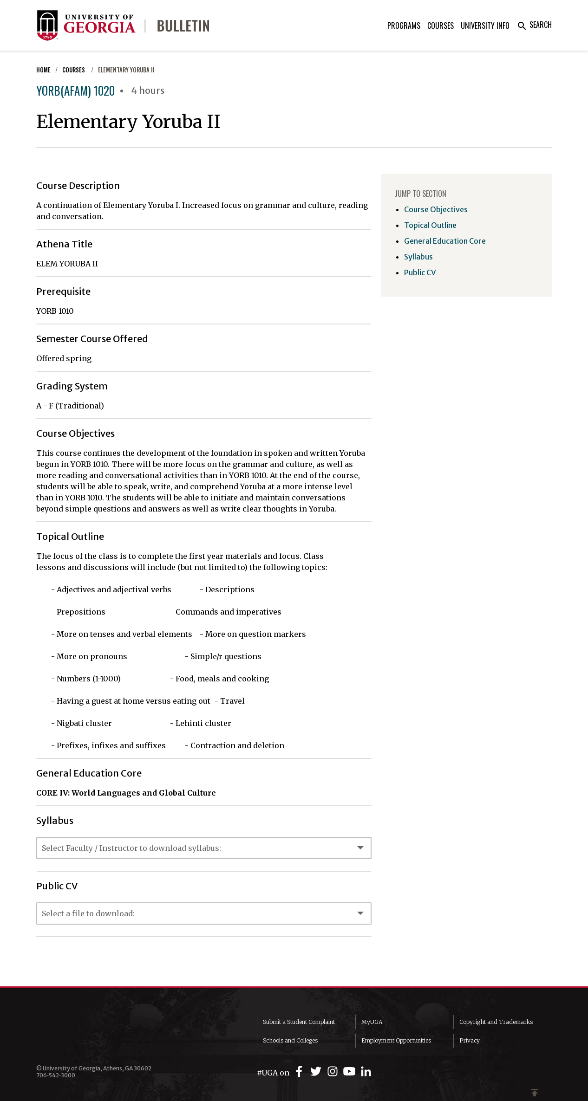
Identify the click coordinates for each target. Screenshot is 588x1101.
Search (534, 24)
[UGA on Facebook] (300, 1071)
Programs (403, 25)
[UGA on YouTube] (350, 1071)
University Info (485, 25)
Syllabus (418, 256)
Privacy (469, 1040)
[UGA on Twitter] (317, 1071)
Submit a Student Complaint (299, 1021)
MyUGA (371, 1021)
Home (43, 69)
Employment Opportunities (396, 1040)
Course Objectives (436, 209)
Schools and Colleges (290, 1040)
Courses (440, 25)
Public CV (420, 272)
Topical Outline (430, 225)
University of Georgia (106, 1033)
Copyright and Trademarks (496, 1021)
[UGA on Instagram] (334, 1071)
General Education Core (445, 241)
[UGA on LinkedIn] (366, 1071)
